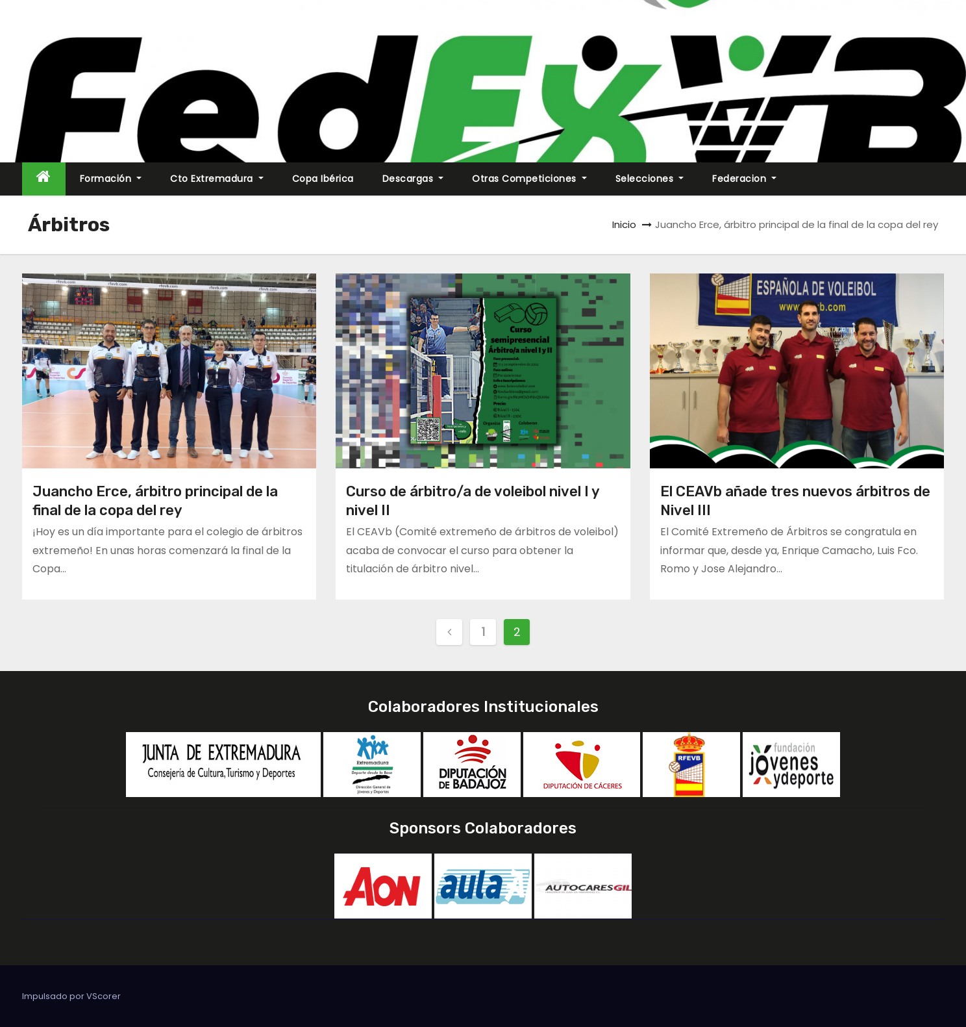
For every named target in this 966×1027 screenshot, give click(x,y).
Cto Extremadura (217, 178)
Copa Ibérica (323, 178)
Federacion (744, 178)
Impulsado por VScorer (71, 996)
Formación (111, 178)
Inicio (624, 224)
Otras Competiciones (529, 178)
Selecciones (649, 178)
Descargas (413, 178)
